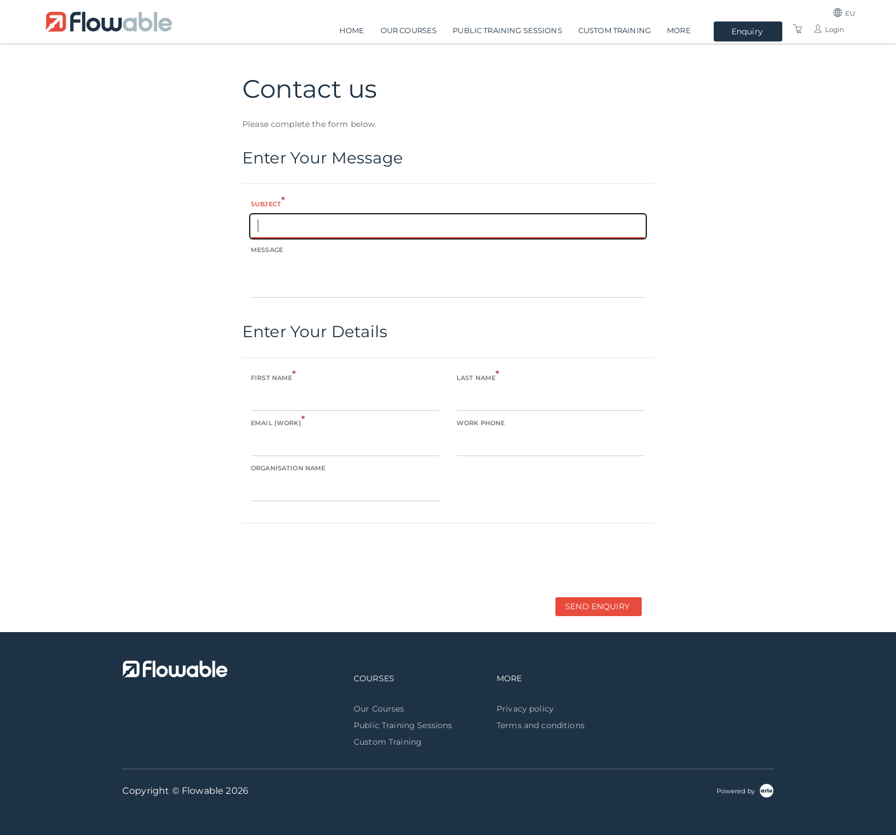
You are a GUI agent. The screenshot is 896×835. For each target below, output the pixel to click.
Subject (268, 203)
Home (352, 29)
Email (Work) (278, 422)
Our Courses (409, 29)
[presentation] (329, 559)
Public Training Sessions (507, 29)
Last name (478, 377)
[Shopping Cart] (797, 29)
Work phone (481, 423)
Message (267, 250)
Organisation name (288, 468)
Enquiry (747, 31)
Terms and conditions (541, 725)
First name (274, 377)
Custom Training (614, 29)
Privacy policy (525, 709)
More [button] (679, 29)
